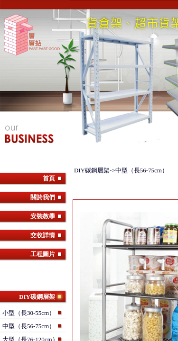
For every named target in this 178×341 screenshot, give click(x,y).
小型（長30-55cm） (28, 312)
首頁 (49, 178)
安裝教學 (42, 216)
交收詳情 (42, 235)
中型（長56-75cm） (28, 326)
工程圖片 (42, 254)
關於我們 (42, 197)
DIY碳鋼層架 (37, 296)
